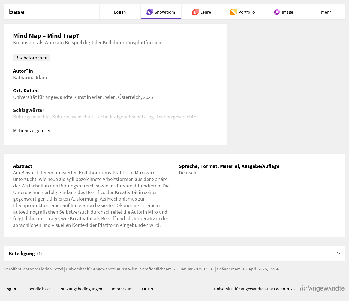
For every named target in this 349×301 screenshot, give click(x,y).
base (17, 12)
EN (150, 288)
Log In (10, 288)
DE (144, 288)
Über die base (38, 288)
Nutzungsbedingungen (81, 288)
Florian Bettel (51, 269)
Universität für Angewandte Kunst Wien (101, 269)
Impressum (122, 288)
